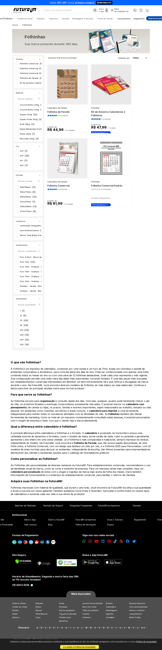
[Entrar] (119, 11)
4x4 (24, 166)
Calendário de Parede (57, 109)
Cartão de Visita (19, 608)
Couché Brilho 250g (32, 106)
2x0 (24, 152)
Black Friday (135, 619)
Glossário (23, 629)
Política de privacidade (146, 641)
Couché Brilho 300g (32, 111)
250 (25, 341)
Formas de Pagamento (25, 536)
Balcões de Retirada (25, 507)
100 (24, 331)
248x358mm (28, 208)
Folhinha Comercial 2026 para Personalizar (43, 74)
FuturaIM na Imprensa (109, 507)
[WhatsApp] (135, 11)
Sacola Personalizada (92, 605)
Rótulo (38, 608)
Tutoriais (136, 507)
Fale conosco (30, 526)
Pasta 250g (27, 135)
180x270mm (28, 193)
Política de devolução (86, 526)
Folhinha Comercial (31, 65)
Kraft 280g (27, 125)
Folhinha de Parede (32, 79)
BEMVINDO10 (104, 2)
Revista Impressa (137, 605)
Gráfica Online (19, 605)
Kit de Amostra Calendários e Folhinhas (41, 84)
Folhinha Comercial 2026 (34, 70)
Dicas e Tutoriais (115, 521)
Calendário (111, 608)
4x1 (24, 162)
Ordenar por (124, 59)
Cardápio (110, 619)
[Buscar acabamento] (28, 253)
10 (23, 317)
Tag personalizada (67, 615)
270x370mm (28, 212)
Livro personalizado (138, 608)
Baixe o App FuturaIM (95, 556)
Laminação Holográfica (33, 227)
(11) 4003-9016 (22, 586)
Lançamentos (135, 615)
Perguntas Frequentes (81, 507)
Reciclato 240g (29, 140)
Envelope (63, 608)
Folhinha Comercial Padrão (106, 187)
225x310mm (28, 203)
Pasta (61, 605)
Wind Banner (42, 615)
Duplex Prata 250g (31, 120)
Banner (39, 612)
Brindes (109, 605)
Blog (50, 526)
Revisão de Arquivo (53, 507)
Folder (15, 615)
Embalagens (111, 612)
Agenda (109, 615)
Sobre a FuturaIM (56, 521)
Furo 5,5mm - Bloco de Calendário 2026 (41, 258)
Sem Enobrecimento (32, 231)
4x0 (25, 157)
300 (24, 346)
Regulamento (140, 521)
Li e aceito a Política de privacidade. (79, 647)
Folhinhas (95, 109)
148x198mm (28, 188)
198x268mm (28, 198)
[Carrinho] (147, 11)
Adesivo (15, 619)
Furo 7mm (28, 263)
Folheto (15, 612)
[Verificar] (23, 563)
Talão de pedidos (90, 612)
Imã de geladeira (67, 612)
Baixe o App (30, 521)
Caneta (85, 615)
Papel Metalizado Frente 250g (37, 130)
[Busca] (94, 11)
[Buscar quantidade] (28, 306)
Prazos (110, 526)
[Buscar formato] (28, 183)
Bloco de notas (89, 608)
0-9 (143, 629)
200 (24, 336)
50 (24, 326)
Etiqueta (39, 605)
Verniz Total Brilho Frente (35, 236)
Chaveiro (86, 619)
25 (24, 321)
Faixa (38, 619)
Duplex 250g (29, 115)
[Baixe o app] (102, 11)
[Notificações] (141, 11)
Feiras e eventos (137, 612)
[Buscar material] (28, 100)
